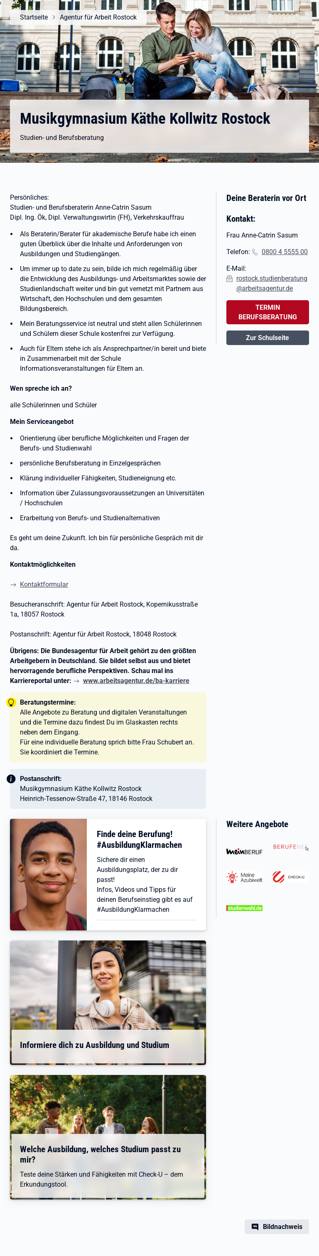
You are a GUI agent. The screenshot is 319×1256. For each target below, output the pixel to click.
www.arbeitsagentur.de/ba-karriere (136, 681)
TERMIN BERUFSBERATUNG (267, 312)
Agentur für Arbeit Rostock (98, 17)
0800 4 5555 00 (285, 252)
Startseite (34, 17)
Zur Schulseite (267, 338)
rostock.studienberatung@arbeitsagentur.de (271, 283)
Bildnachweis (282, 1227)
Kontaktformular (44, 584)
